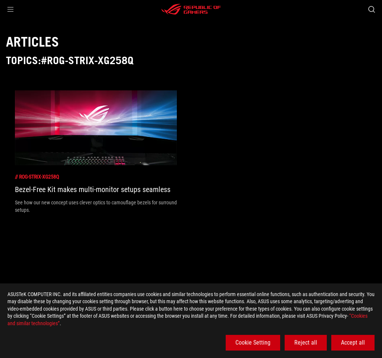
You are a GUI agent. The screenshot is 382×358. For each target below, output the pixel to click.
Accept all (353, 342)
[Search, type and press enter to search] (371, 9)
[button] (10, 9)
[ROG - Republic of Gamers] (191, 9)
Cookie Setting (252, 342)
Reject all (305, 342)
